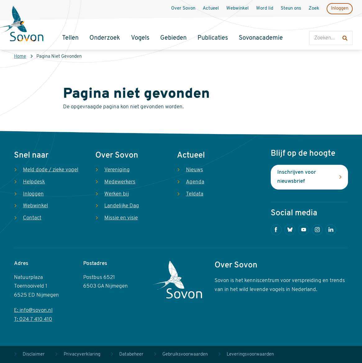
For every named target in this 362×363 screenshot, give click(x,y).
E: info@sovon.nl (33, 310)
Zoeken (315, 25)
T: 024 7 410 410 (33, 319)
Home (20, 56)
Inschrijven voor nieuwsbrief (296, 177)
